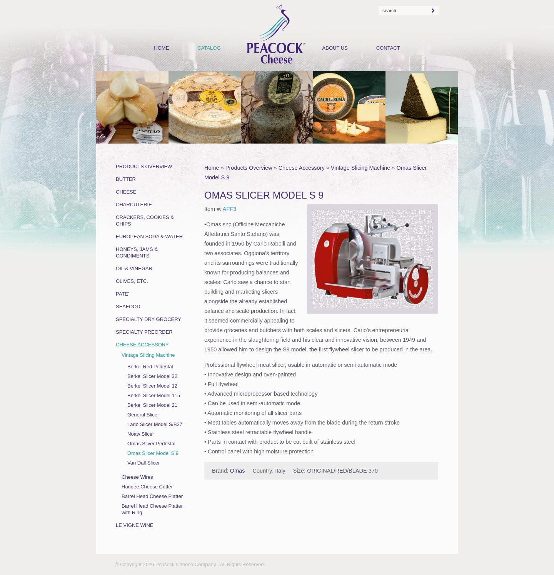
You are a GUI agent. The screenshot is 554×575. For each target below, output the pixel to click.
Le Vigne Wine (135, 525)
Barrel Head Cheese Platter (152, 496)
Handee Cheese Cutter (147, 487)
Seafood (128, 306)
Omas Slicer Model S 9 (153, 453)
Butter (126, 179)
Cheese (126, 192)
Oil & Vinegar (134, 268)
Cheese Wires (137, 477)
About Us (335, 48)
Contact (388, 48)
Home (211, 168)
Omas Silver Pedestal (151, 443)
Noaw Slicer (140, 434)
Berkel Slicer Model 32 (152, 376)
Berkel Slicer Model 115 (153, 395)
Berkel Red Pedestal (150, 366)
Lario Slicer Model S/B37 (154, 424)
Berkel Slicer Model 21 (152, 405)
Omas (237, 471)
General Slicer (143, 415)
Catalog (208, 48)
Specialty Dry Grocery (148, 319)
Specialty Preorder (144, 332)
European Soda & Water (149, 236)
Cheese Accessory (302, 168)
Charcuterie (134, 204)
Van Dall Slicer (143, 463)
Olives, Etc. (132, 281)
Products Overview (248, 168)
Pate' (122, 294)
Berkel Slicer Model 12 (152, 386)
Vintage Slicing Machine (360, 168)
